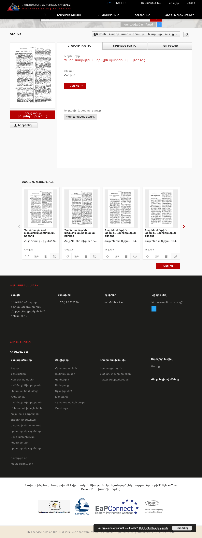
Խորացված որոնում (138, 24)
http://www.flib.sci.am (165, 302)
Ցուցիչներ (142, 15)
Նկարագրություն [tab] (79, 45)
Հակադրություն (150, 3)
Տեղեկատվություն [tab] (124, 45)
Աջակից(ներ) (63, 391)
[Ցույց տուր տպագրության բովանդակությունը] (45, 256)
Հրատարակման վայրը (70, 402)
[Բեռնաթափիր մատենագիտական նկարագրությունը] (35, 256)
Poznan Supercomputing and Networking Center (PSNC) (140, 532)
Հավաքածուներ (108, 15)
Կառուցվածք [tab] (170, 45)
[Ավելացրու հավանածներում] (186, 34)
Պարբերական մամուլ (80, 116)
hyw (118, 3)
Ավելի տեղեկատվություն (153, 528)
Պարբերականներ (22, 379)
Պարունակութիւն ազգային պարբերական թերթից (39, 232)
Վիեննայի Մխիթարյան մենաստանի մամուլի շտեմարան (26, 391)
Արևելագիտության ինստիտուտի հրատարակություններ (26, 442)
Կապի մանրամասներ (114, 379)
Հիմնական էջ (19, 351)
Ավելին (168, 265)
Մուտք (190, 3)
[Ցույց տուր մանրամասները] (54, 256)
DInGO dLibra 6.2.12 (65, 532)
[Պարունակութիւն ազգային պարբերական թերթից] (40, 208)
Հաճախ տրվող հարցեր (115, 374)
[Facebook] (154, 309)
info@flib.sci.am (114, 302)
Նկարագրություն (111, 368)
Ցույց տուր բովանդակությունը (32, 115)
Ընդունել (182, 528)
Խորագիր (61, 396)
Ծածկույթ (61, 408)
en (125, 3)
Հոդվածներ (18, 374)
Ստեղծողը (62, 385)
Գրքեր (15, 368)
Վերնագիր (62, 379)
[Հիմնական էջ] (44, 15)
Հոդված (69, 75)
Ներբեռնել (22, 125)
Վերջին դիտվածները (179, 15)
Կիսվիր (174, 3)
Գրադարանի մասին (69, 15)
